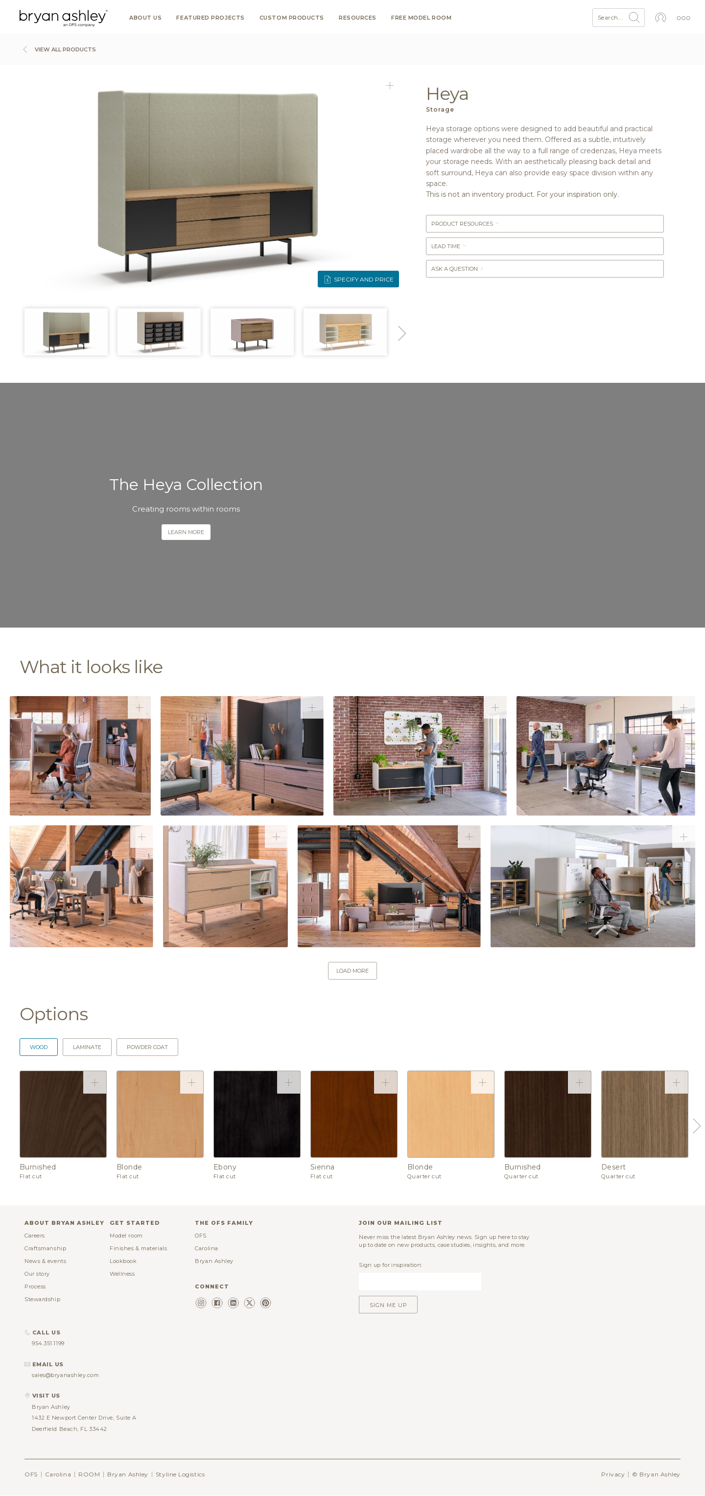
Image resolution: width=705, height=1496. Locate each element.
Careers (34, 1235)
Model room (126, 1235)
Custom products (291, 18)
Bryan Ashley (214, 1261)
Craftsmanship (45, 1248)
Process (35, 1286)
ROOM (89, 1474)
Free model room (421, 18)
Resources (357, 18)
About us (145, 18)
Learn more (186, 532)
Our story (37, 1273)
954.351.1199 (48, 1343)
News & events (45, 1261)
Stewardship (42, 1299)
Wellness (122, 1273)
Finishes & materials (138, 1248)
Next (400, 333)
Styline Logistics (180, 1474)
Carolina (206, 1248)
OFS (201, 1235)
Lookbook (123, 1261)
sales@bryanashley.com (65, 1375)
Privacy (613, 1474)
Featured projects (210, 18)
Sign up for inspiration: (390, 1265)
